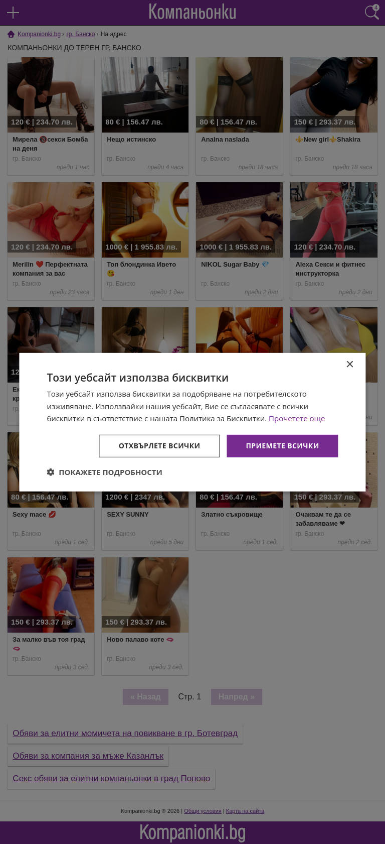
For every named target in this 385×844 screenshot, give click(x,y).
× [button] (349, 364)
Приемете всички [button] (282, 445)
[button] (104, 471)
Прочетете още (297, 418)
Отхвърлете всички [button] (160, 445)
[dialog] (192, 421)
